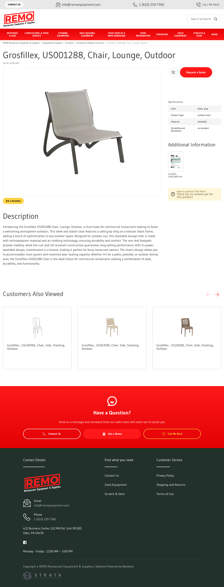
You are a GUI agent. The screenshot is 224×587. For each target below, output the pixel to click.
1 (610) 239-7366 (45, 519)
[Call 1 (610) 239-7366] (148, 4)
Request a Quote (196, 72)
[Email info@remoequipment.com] (78, 4)
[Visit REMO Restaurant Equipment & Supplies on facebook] (25, 542)
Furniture (69, 43)
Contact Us (14, 4)
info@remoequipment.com (51, 505)
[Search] (204, 19)
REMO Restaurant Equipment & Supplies (21, 43)
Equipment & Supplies (52, 43)
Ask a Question (13, 200)
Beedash (128, 566)
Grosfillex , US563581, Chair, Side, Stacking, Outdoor (110, 346)
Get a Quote (112, 433)
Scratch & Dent (199, 34)
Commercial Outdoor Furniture (90, 43)
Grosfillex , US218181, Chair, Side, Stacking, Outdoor (185, 346)
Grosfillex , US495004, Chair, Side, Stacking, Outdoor (36, 346)
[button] (217, 294)
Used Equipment (180, 34)
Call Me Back (207, 4)
